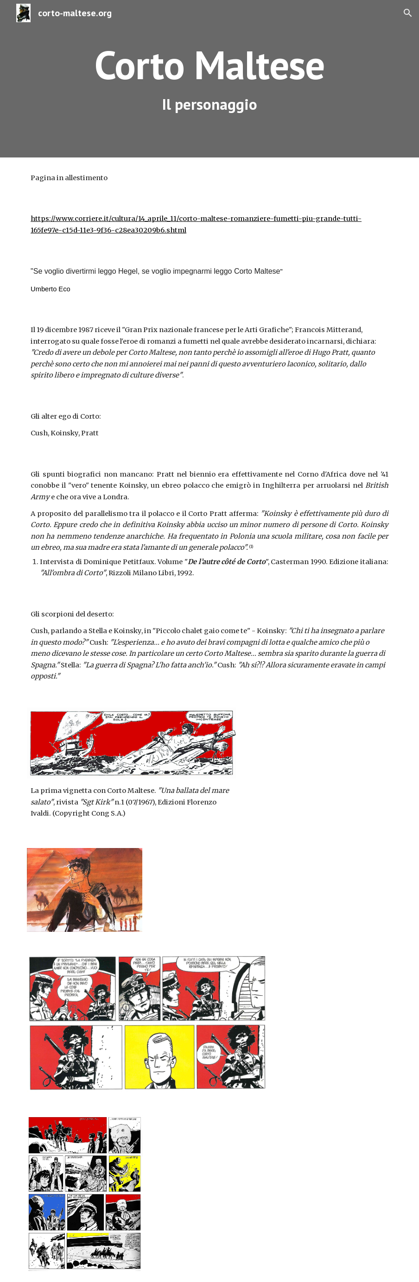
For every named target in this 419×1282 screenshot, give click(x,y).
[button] (408, 13)
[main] (209, 79)
